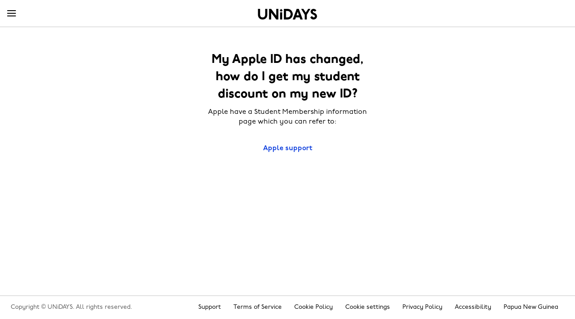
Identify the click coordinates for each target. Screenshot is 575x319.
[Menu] (11, 14)
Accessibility (473, 307)
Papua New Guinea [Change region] (531, 307)
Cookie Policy (313, 307)
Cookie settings (367, 307)
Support (209, 307)
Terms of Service (257, 307)
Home (287, 14)
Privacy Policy (422, 307)
